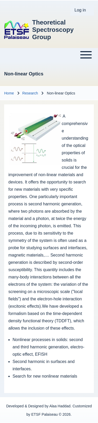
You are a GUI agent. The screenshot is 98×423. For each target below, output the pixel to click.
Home (9, 93)
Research (30, 93)
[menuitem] (82, 10)
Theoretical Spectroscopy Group (53, 29)
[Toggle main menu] (49, 55)
